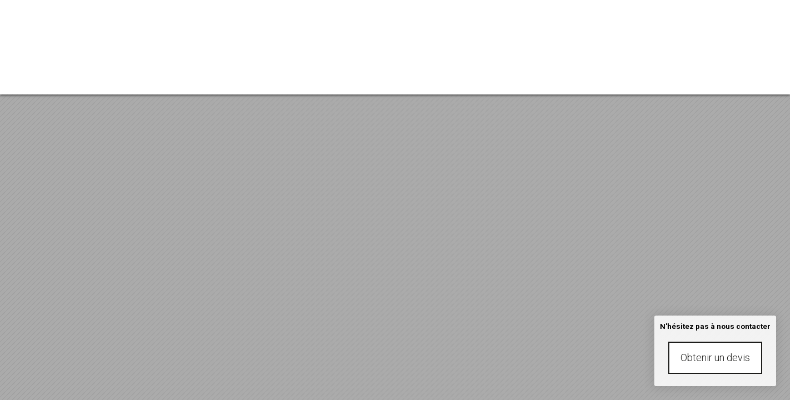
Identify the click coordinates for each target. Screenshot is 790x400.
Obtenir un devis (715, 357)
